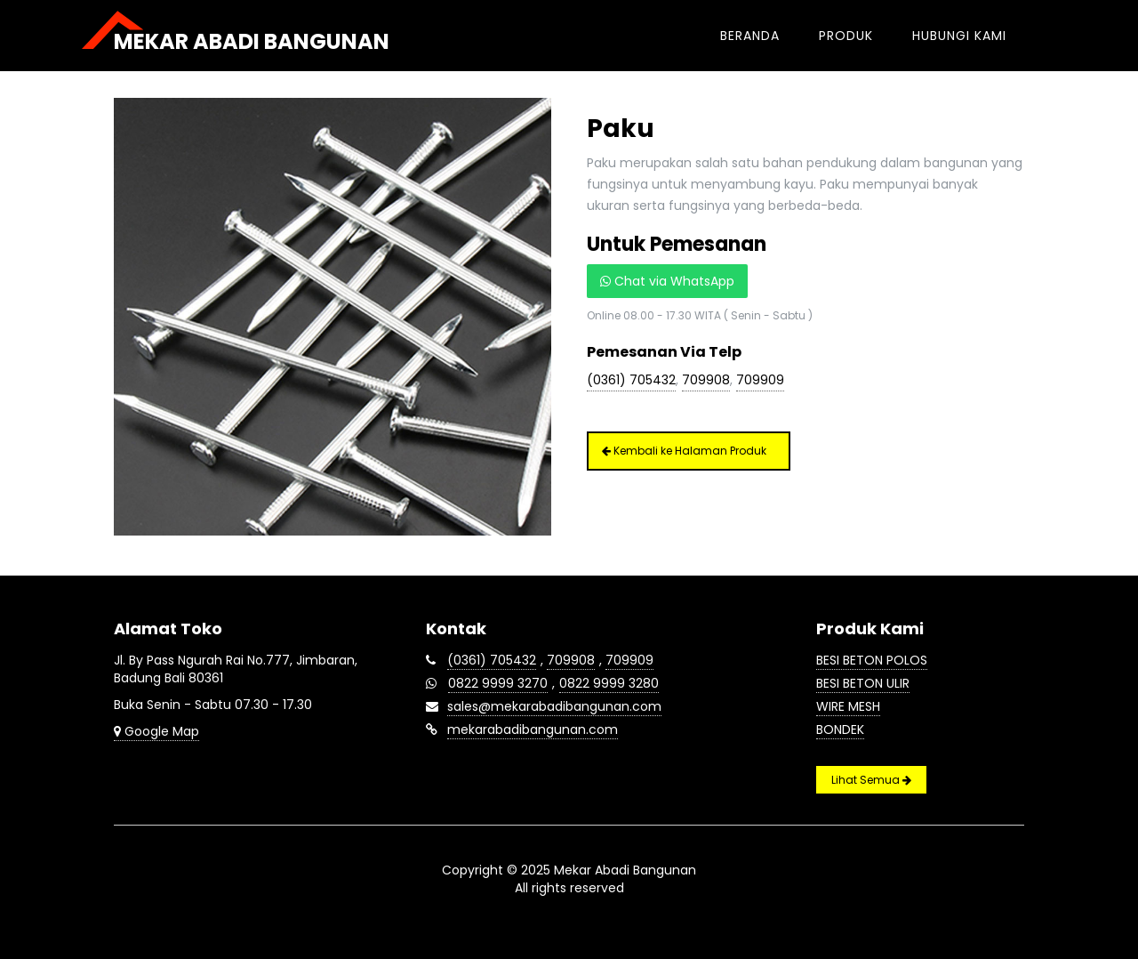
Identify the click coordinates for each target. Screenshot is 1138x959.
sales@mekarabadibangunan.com (554, 706)
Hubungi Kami (959, 35)
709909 (760, 380)
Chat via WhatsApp (667, 281)
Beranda (750, 35)
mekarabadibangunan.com (532, 729)
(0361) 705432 (631, 380)
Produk (846, 35)
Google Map (156, 731)
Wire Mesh (848, 706)
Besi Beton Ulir (863, 683)
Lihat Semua (871, 779)
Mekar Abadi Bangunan (251, 41)
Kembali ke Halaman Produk (684, 450)
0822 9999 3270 (498, 683)
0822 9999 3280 (609, 683)
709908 (706, 380)
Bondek (840, 729)
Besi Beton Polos (871, 660)
